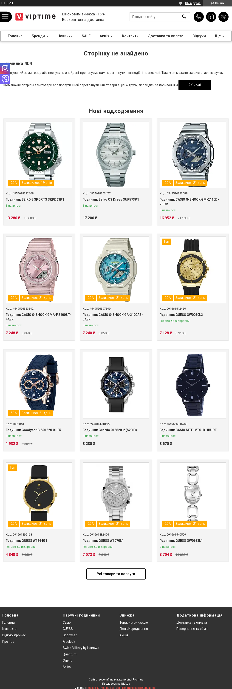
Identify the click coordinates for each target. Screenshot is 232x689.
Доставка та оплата (165, 36)
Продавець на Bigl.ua (116, 683)
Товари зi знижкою (133, 622)
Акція (123, 635)
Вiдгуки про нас (14, 635)
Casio (67, 622)
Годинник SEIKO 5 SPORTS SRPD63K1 (35, 199)
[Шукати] (184, 17)
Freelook (69, 641)
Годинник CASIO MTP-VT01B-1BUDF (188, 430)
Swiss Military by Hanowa (81, 648)
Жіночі (195, 85)
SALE (86, 36)
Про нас (8, 641)
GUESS (68, 629)
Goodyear (70, 635)
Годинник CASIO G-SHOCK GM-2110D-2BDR (189, 202)
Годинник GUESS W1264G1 (26, 540)
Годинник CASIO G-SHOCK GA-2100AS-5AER (113, 317)
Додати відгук (223, 17)
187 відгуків (193, 3)
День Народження (133, 629)
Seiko (67, 667)
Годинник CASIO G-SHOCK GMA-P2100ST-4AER (38, 317)
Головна (15, 36)
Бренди (38, 36)
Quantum (69, 654)
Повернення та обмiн (192, 629)
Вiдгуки (199, 36)
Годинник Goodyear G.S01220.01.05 (33, 430)
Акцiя (104, 36)
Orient (67, 660)
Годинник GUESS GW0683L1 (181, 540)
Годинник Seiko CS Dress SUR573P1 (111, 199)
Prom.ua (138, 679)
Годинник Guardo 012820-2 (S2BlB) (110, 430)
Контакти (130, 36)
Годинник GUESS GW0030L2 (181, 315)
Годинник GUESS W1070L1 (103, 540)
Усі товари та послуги (116, 574)
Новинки (65, 36)
